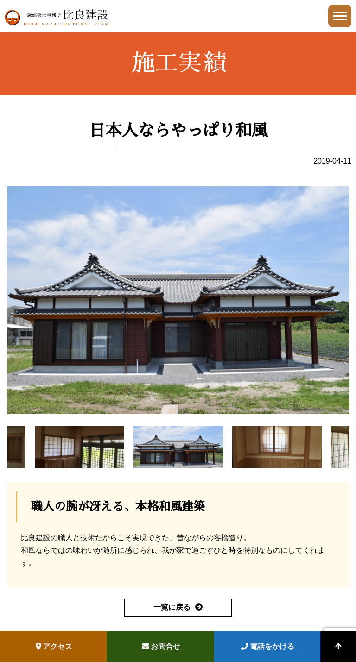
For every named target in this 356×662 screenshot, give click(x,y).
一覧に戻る (172, 608)
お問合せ (161, 646)
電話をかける (267, 646)
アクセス (54, 646)
